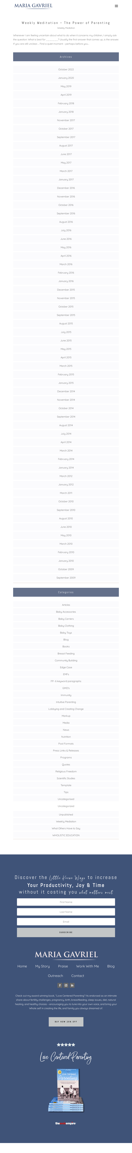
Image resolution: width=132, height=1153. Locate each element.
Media (66, 722)
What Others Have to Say (66, 828)
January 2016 (66, 281)
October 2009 (66, 569)
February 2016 (66, 272)
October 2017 (66, 128)
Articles (66, 604)
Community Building (66, 660)
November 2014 (66, 399)
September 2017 (66, 137)
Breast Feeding (66, 653)
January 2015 (66, 382)
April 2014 (66, 442)
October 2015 (66, 306)
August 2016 (66, 221)
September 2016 (66, 213)
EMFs (66, 674)
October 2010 (66, 501)
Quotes (66, 764)
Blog (66, 639)
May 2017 (66, 162)
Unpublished (66, 814)
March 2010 (66, 543)
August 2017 (66, 145)
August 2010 (66, 518)
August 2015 (66, 323)
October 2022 (66, 69)
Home (22, 966)
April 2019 (66, 94)
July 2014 (66, 433)
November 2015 (66, 298)
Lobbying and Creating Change (66, 708)
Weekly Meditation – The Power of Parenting (66, 23)
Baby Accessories (66, 611)
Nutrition (66, 736)
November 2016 (66, 196)
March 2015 (66, 365)
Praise (63, 966)
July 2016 (66, 230)
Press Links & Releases (66, 750)
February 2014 (66, 459)
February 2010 (66, 552)
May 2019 (66, 86)
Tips (66, 792)
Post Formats (66, 743)
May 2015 (66, 348)
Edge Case (66, 667)
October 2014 (66, 408)
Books (66, 646)
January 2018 (66, 111)
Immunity (66, 695)
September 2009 (66, 577)
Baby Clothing (66, 625)
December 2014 (66, 391)
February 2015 (66, 374)
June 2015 (66, 340)
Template (66, 785)
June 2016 (66, 238)
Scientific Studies (66, 778)
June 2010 (66, 526)
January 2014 (66, 467)
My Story (42, 966)
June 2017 (66, 154)
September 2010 (66, 509)
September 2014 (66, 416)
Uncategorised (66, 799)
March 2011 (66, 492)
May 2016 (66, 247)
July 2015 (66, 332)
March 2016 (66, 264)
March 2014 (66, 450)
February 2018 (66, 103)
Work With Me (87, 966)
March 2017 (66, 171)
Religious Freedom (66, 771)
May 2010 (66, 535)
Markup (66, 715)
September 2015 (66, 315)
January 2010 (66, 560)
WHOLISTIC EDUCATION (66, 835)
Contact (77, 976)
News (66, 729)
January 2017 (66, 179)
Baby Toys (66, 632)
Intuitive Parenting (66, 702)
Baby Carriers (66, 618)
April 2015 (66, 357)
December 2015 (66, 289)
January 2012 (66, 484)
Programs (66, 757)
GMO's (66, 688)
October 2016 (66, 204)
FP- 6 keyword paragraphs (66, 681)
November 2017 (66, 120)
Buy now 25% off (66, 1022)
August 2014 (66, 425)
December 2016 (66, 187)
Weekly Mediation (66, 28)
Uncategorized (66, 806)
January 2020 (66, 77)
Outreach (55, 976)
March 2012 (66, 476)
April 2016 (66, 255)
